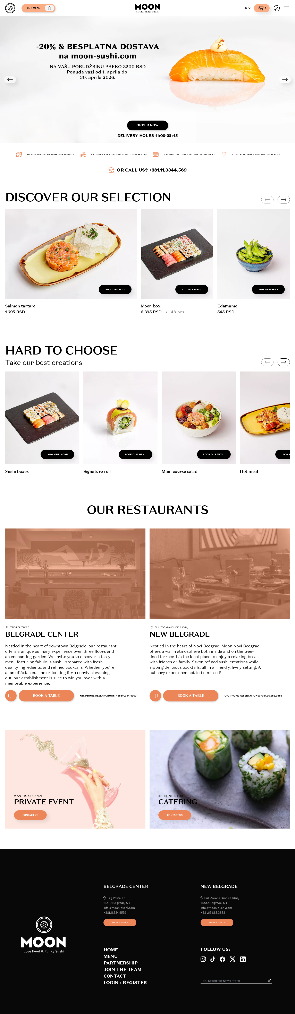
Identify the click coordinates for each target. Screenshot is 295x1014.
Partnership (120, 963)
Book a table (46, 695)
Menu (110, 956)
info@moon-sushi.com (119, 908)
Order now (147, 125)
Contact (114, 976)
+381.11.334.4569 (126, 695)
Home (110, 950)
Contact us (30, 815)
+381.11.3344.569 (167, 170)
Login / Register (125, 983)
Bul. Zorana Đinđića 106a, (220, 898)
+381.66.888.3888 (271, 695)
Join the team (122, 969)
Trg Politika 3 (114, 898)
